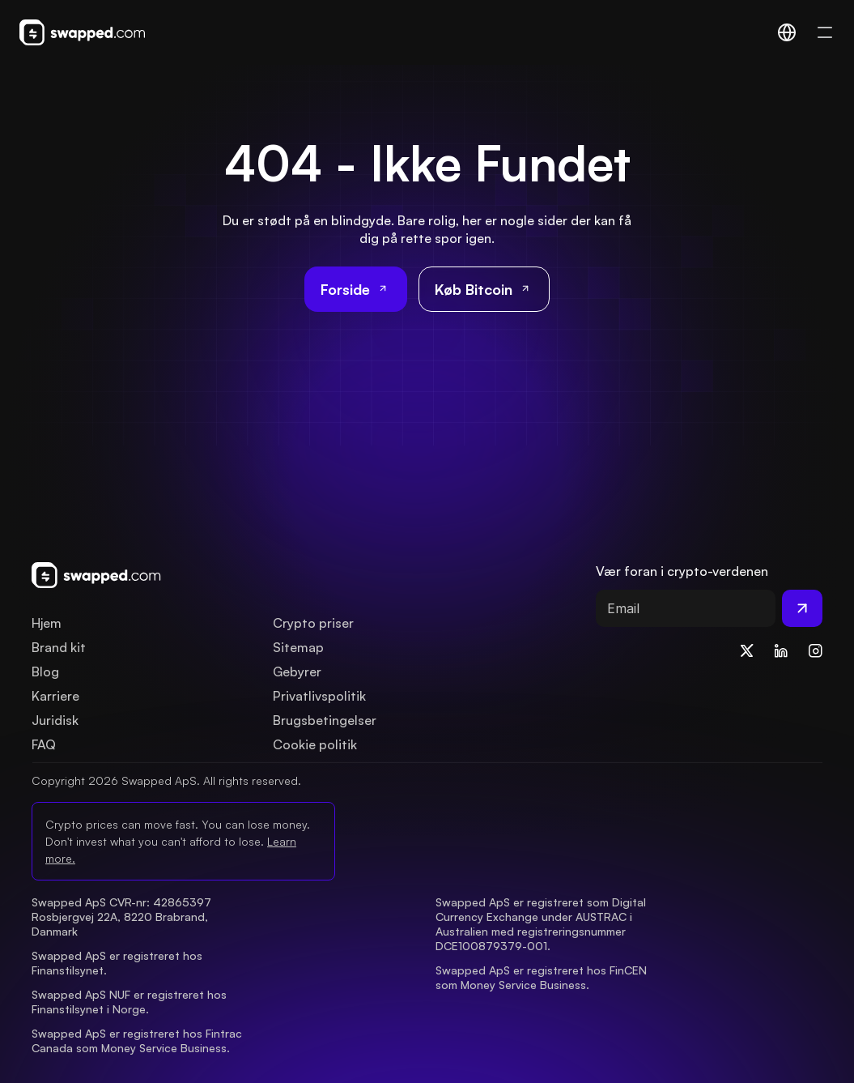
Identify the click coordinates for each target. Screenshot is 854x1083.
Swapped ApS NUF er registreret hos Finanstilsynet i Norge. (131, 1001)
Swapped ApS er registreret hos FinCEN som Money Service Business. (542, 977)
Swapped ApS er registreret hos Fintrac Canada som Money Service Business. (138, 1040)
